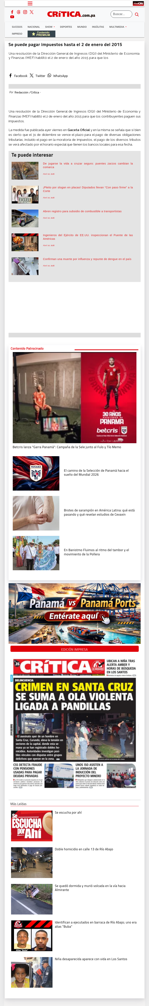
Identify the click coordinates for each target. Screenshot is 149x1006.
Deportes (66, 26)
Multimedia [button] (117, 26)
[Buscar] (121, 14)
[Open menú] (30, 3)
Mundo (82, 26)
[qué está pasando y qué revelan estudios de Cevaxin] (36, 513)
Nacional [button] (34, 26)
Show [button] (49, 26)
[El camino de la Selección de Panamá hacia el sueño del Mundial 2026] (36, 473)
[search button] (137, 14)
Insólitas (98, 26)
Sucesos (17, 26)
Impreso (17, 33)
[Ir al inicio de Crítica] (73, 14)
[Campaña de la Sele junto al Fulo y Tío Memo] (74, 397)
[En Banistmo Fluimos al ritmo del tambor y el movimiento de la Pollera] (36, 552)
